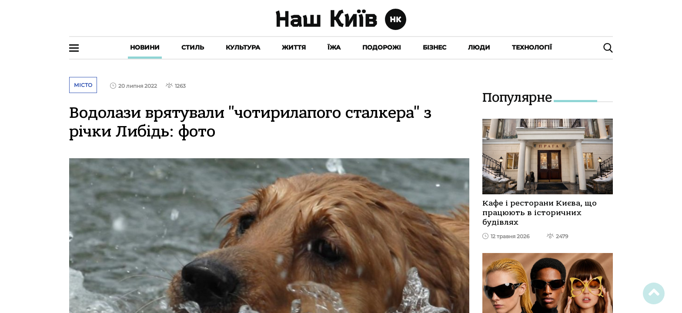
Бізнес (434, 47)
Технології (532, 47)
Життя (294, 47)
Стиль (192, 47)
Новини (145, 47)
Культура (243, 47)
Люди (479, 47)
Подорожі (381, 47)
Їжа (334, 47)
